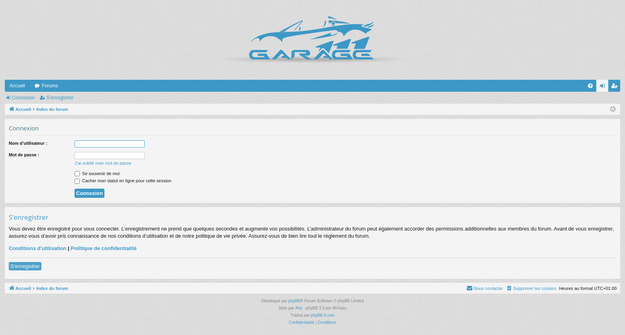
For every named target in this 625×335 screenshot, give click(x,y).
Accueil (17, 86)
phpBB (294, 301)
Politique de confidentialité (103, 248)
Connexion (23, 97)
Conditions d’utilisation (37, 248)
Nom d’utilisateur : (28, 143)
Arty (299, 308)
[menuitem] (590, 86)
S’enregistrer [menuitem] (616, 87)
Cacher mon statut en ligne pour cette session (123, 180)
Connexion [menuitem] (604, 87)
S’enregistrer (59, 97)
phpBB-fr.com (323, 315)
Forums (50, 86)
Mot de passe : (24, 154)
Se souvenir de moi (97, 173)
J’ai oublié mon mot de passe (103, 163)
